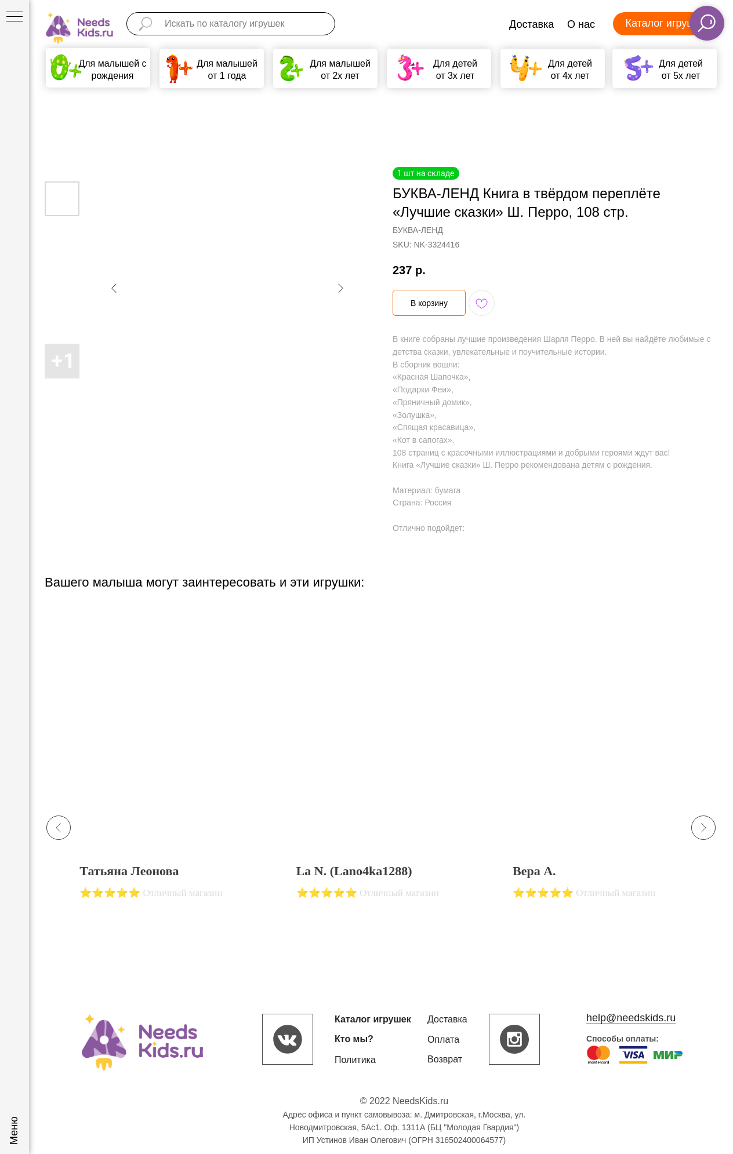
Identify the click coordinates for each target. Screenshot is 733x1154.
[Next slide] (703, 828)
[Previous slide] (58, 828)
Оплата (443, 1039)
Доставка (531, 24)
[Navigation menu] (14, 17)
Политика (355, 1060)
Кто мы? (354, 1039)
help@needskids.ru (631, 1018)
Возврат (444, 1059)
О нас (581, 24)
